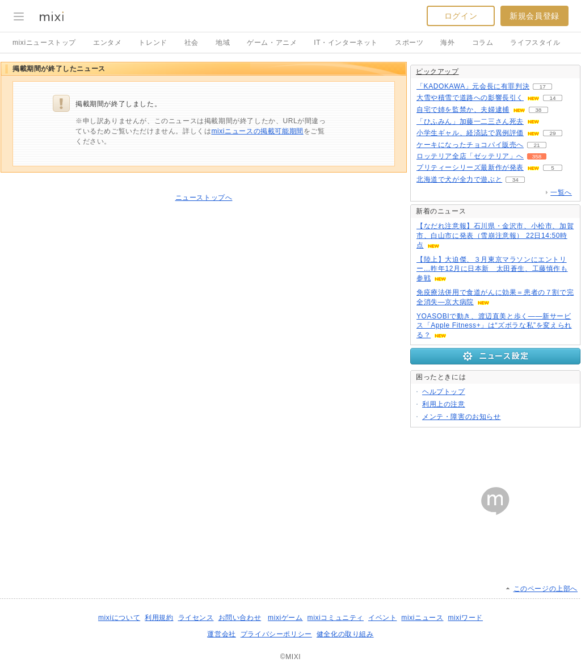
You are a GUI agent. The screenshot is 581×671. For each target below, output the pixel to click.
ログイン (460, 15)
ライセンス (196, 618)
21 (536, 145)
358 (537, 156)
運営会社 (221, 634)
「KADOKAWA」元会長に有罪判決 (472, 86)
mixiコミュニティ (336, 618)
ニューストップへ (204, 198)
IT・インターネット (346, 43)
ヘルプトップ (443, 392)
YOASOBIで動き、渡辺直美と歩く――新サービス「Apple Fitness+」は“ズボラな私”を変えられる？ (494, 325)
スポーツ (409, 43)
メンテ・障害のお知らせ (461, 417)
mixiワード (465, 618)
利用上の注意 (443, 404)
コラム (483, 43)
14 (552, 98)
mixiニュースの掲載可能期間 (257, 131)
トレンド (152, 43)
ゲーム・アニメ (272, 43)
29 (552, 133)
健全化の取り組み (345, 634)
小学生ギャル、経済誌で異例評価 (470, 133)
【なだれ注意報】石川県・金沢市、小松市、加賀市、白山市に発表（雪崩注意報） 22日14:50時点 (495, 235)
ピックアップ (437, 72)
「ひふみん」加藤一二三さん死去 (470, 121)
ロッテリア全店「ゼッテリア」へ (470, 156)
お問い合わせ (240, 618)
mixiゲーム (285, 618)
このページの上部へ (545, 589)
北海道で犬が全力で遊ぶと (459, 179)
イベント (382, 618)
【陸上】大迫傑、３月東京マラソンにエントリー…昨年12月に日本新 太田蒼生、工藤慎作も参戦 (492, 269)
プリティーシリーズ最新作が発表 (470, 167)
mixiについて (119, 618)
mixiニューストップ (44, 43)
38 (538, 110)
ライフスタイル (535, 43)
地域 (223, 43)
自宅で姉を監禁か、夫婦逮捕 (463, 110)
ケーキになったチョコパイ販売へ (470, 145)
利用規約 (159, 618)
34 (515, 180)
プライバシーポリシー (276, 634)
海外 (447, 43)
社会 (191, 43)
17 (543, 86)
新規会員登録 (534, 15)
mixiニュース (422, 618)
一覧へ (561, 192)
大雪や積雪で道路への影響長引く (470, 98)
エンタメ (107, 43)
